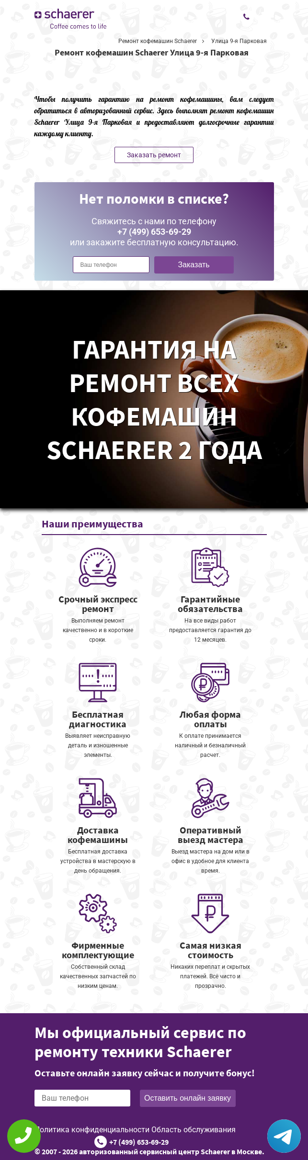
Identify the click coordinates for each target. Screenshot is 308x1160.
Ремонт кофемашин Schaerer (157, 41)
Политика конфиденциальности (91, 1129)
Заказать (193, 265)
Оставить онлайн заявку (187, 1098)
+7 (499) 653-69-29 (139, 1142)
